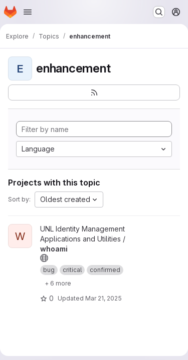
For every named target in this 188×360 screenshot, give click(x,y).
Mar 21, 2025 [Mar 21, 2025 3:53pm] (103, 298)
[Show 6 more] (58, 283)
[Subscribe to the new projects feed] (94, 92)
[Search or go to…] (159, 12)
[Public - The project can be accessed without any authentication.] (44, 258)
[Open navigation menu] (28, 12)
